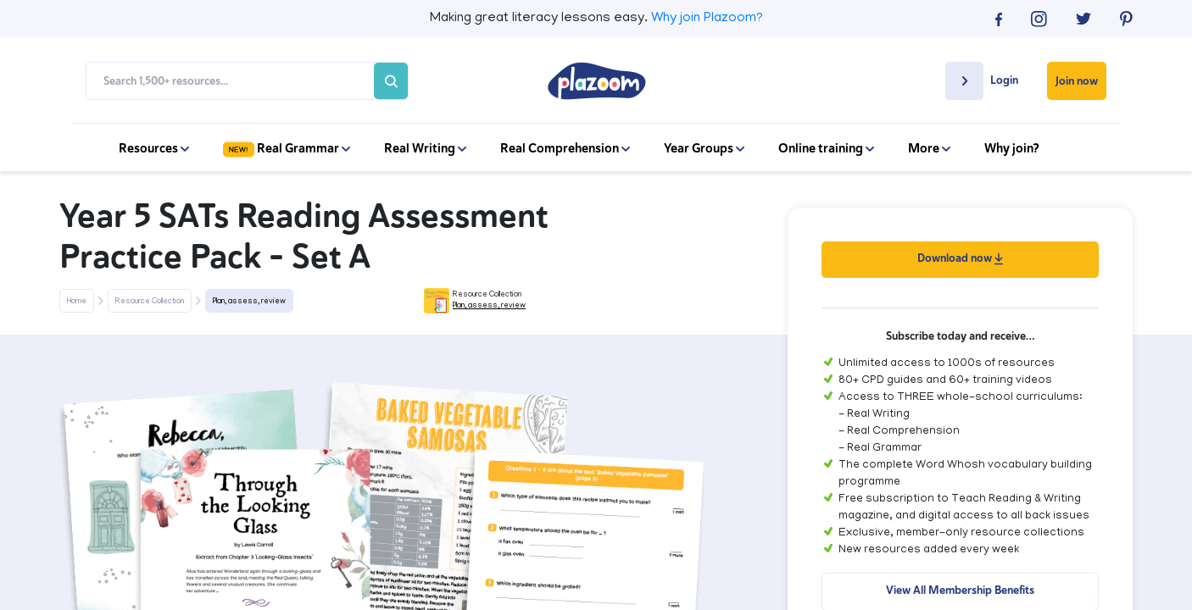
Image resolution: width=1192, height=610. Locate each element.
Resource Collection (149, 301)
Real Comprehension (565, 148)
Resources (154, 148)
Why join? (1011, 148)
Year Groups (704, 148)
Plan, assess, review (249, 301)
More (929, 148)
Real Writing (425, 148)
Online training (826, 148)
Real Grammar (286, 148)
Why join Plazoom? (707, 18)
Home (76, 301)
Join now (1077, 81)
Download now (960, 258)
